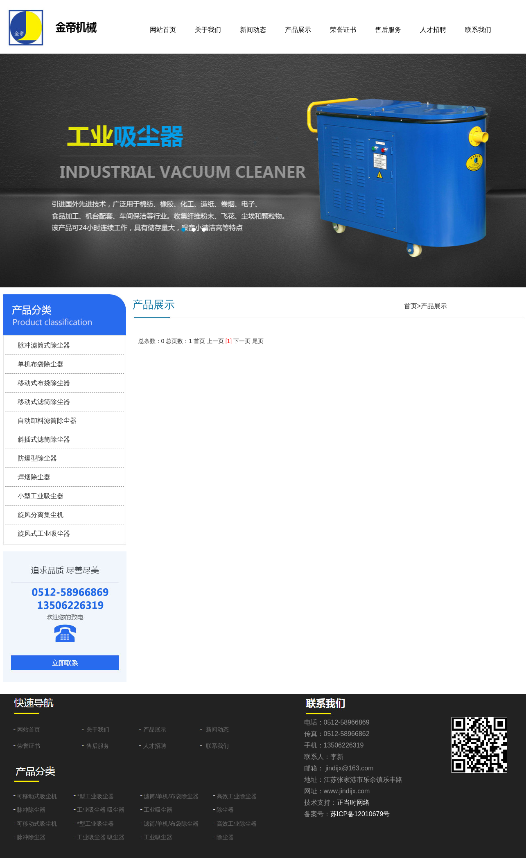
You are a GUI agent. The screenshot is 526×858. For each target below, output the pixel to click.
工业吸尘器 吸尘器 (100, 809)
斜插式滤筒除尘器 (44, 439)
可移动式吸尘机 (37, 796)
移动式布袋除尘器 (44, 382)
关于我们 (208, 29)
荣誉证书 (343, 29)
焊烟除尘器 (34, 477)
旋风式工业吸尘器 (44, 533)
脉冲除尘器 (31, 809)
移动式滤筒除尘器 (44, 401)
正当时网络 (353, 802)
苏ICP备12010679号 (360, 814)
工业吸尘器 (158, 809)
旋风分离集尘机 (40, 514)
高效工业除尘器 (237, 796)
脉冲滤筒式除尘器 (44, 345)
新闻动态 (253, 29)
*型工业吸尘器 (95, 796)
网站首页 (163, 29)
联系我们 (478, 29)
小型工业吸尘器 (40, 495)
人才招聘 (433, 29)
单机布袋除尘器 (40, 364)
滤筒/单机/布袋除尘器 (171, 796)
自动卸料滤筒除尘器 (47, 420)
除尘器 (225, 809)
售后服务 (388, 29)
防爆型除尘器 (37, 458)
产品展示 (298, 29)
